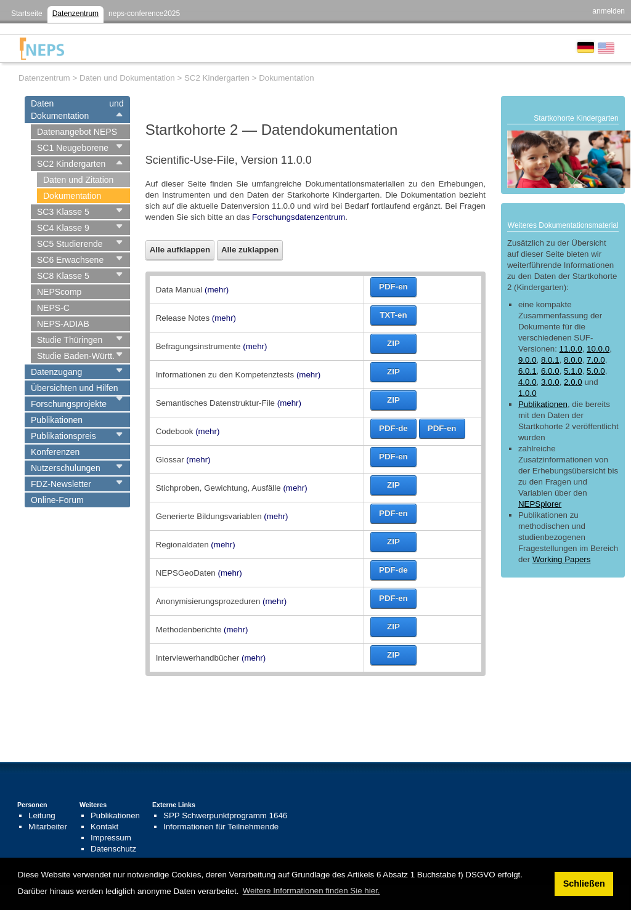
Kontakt (104, 826)
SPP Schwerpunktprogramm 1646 (225, 815)
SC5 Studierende (70, 244)
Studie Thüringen (69, 340)
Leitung (41, 815)
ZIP (393, 343)
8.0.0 (573, 359)
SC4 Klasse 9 (63, 228)
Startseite (27, 13)
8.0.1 (550, 359)
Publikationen (57, 420)
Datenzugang (56, 372)
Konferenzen (55, 452)
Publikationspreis (63, 436)
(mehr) (217, 289)
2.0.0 (573, 382)
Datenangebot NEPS (77, 132)
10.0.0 (598, 348)
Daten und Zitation (78, 180)
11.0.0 (571, 348)
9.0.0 (527, 359)
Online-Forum (57, 500)
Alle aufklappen (180, 249)
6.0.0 (550, 371)
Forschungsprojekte (69, 404)
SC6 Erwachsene (70, 260)
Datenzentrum (75, 13)
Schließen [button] (584, 883)
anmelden (608, 11)
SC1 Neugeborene (72, 148)
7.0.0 (596, 359)
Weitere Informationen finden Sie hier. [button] (311, 890)
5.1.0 (573, 371)
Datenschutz (113, 848)
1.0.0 (527, 393)
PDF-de (393, 428)
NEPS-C (53, 308)
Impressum (111, 837)
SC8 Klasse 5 (63, 276)
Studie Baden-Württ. (76, 356)
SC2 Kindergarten (71, 164)
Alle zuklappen (250, 249)
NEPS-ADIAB (63, 324)
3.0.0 (550, 382)
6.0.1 (527, 371)
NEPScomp (59, 292)
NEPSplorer (539, 504)
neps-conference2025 (144, 13)
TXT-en (393, 315)
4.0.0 (527, 382)
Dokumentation (72, 196)
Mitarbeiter (47, 826)
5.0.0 (596, 371)
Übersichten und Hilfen (74, 388)
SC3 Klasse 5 (63, 212)
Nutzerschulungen (65, 468)
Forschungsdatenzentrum (298, 217)
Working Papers (561, 559)
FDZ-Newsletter (61, 484)
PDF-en (393, 286)
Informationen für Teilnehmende (221, 826)
